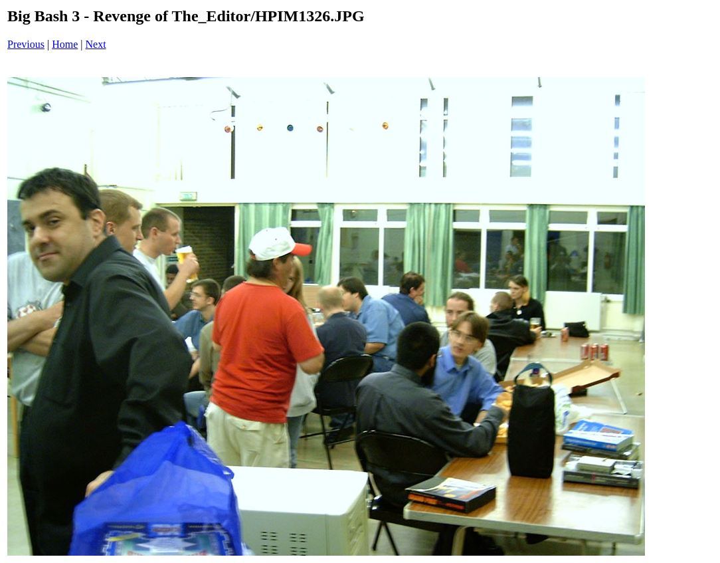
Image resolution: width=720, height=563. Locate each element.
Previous (26, 44)
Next (96, 44)
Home (65, 44)
